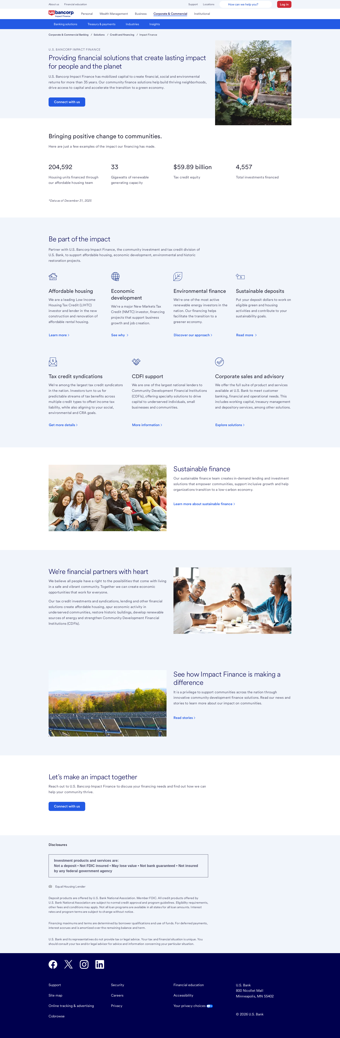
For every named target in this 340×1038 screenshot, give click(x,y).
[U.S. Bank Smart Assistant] (245, 4)
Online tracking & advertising (71, 1006)
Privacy (116, 1006)
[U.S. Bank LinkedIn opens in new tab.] (99, 964)
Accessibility (183, 995)
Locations (208, 4)
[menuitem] (61, 14)
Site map (55, 995)
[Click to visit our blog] (184, 718)
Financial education (75, 4)
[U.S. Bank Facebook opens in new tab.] (53, 964)
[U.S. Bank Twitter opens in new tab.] (68, 964)
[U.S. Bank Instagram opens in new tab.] (84, 964)
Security (117, 985)
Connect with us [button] (67, 102)
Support (193, 4)
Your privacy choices (193, 1006)
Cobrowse (57, 1016)
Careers (117, 995)
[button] (284, 4)
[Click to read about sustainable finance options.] (204, 504)
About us (54, 4)
